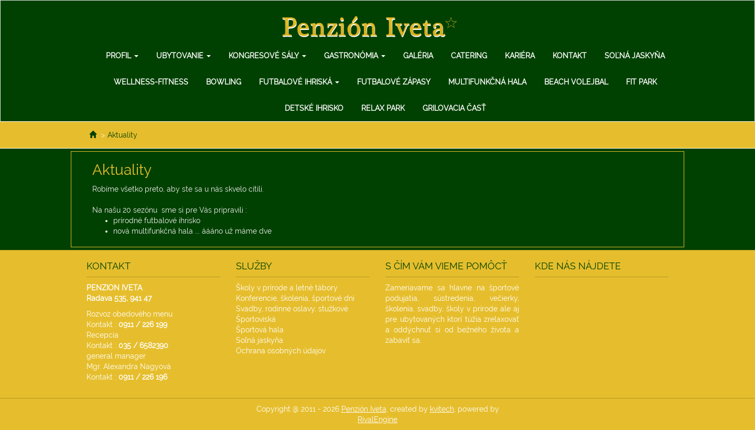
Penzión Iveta (363, 409)
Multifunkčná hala (487, 82)
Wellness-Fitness (151, 82)
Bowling (223, 82)
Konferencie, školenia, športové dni (295, 298)
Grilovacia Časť (454, 108)
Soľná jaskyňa (635, 55)
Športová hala (260, 330)
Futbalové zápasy (393, 82)
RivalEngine (377, 419)
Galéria (418, 55)
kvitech (442, 409)
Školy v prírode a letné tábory (287, 288)
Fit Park (641, 82)
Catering (469, 55)
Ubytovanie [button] (183, 55)
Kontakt (570, 55)
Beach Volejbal (576, 82)
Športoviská (256, 319)
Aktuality (122, 135)
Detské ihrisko (314, 108)
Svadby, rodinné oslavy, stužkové (292, 309)
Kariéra (520, 55)
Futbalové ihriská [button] (299, 82)
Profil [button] (122, 55)
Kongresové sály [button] (267, 55)
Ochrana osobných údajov (281, 351)
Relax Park (383, 108)
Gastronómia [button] (354, 55)
